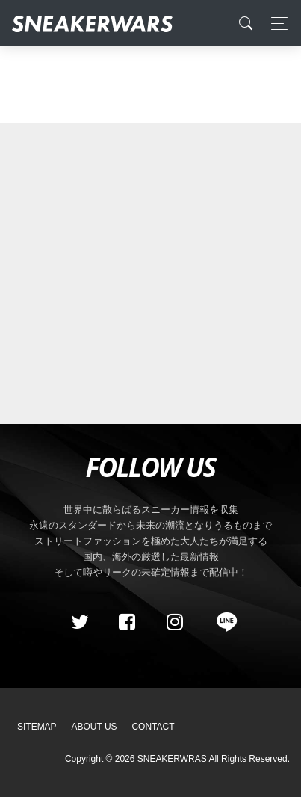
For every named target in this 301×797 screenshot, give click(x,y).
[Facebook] (127, 622)
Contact (152, 726)
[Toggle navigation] (275, 23)
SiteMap (37, 726)
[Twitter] (79, 622)
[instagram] (174, 622)
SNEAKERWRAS (172, 759)
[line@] (221, 622)
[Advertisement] (145, 273)
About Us (94, 726)
